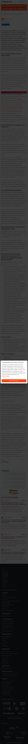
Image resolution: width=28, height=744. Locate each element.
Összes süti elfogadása (14, 380)
